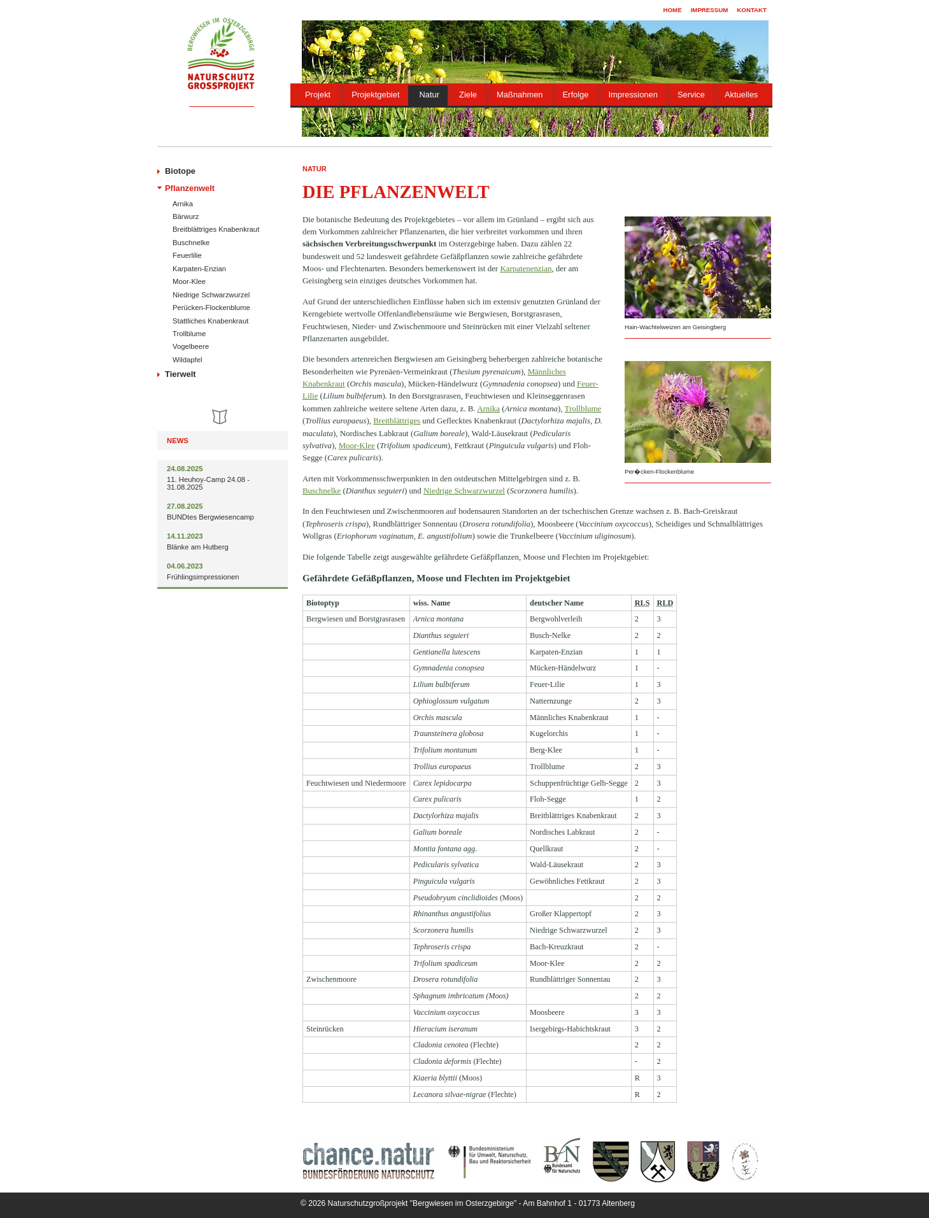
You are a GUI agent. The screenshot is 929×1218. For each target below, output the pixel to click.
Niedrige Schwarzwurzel (211, 295)
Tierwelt (180, 374)
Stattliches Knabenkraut (210, 321)
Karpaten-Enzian (199, 269)
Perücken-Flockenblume (211, 307)
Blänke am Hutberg (198, 547)
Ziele (468, 94)
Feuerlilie (187, 255)
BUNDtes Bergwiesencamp (210, 517)
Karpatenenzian (525, 268)
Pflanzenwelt (190, 188)
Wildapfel (187, 360)
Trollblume (189, 333)
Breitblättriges (396, 420)
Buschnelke (191, 242)
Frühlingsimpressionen (203, 577)
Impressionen (632, 94)
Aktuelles (741, 94)
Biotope (180, 171)
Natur (430, 94)
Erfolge (576, 94)
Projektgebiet (375, 94)
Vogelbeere (191, 346)
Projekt (317, 94)
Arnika (183, 204)
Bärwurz (186, 216)
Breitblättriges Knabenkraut (216, 229)
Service (691, 94)
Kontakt (752, 9)
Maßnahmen (520, 94)
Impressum (709, 9)
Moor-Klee (189, 281)
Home (672, 9)
